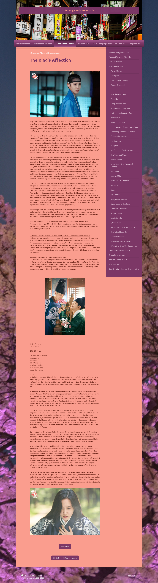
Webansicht (132, 575)
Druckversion (28, 575)
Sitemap (39, 575)
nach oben (65, 547)
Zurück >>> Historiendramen (65, 558)
